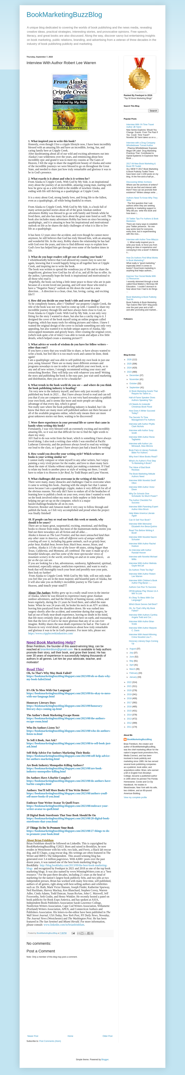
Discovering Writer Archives (139, 182)
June (131, 657)
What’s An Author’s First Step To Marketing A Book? (142, 462)
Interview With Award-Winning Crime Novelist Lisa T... (143, 635)
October (133, 383)
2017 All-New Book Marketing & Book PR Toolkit (141, 164)
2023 (129, 372)
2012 (129, 723)
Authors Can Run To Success (142, 587)
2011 (129, 727)
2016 (129, 706)
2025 (129, 364)
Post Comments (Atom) (50, 1041)
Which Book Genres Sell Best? (143, 604)
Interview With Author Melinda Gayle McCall (143, 564)
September (134, 387)
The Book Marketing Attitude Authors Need (142, 475)
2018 (129, 698)
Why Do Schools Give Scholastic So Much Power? (143, 494)
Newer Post (32, 1036)
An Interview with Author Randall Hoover (140, 551)
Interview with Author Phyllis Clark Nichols (142, 425)
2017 (129, 702)
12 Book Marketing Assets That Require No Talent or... (143, 392)
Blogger (104, 1059)
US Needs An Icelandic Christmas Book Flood (140, 405)
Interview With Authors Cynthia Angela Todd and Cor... (143, 616)
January (133, 677)
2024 (129, 367)
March (132, 669)
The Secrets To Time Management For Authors (142, 418)
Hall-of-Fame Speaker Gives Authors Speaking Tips (142, 398)
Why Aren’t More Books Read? (143, 456)
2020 (129, 690)
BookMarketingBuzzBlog (64, 14)
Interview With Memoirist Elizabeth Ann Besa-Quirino (143, 525)
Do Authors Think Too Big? (141, 570)
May (131, 661)
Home (70, 1036)
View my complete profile (135, 797)
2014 (129, 715)
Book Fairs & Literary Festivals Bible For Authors (143, 451)
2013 (129, 719)
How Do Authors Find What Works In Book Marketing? (142, 259)
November (134, 379)
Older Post (107, 1036)
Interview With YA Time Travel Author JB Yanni (140, 125)
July (131, 653)
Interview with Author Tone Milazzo (142, 239)
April (131, 665)
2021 (129, 686)
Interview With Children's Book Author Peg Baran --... (143, 581)
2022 (129, 682)
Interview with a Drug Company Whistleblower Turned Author (140, 144)
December (134, 375)
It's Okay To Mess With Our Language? (141, 598)
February (133, 673)
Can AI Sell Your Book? (139, 520)
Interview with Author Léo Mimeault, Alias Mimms (141, 444)
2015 (129, 711)
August (133, 649)
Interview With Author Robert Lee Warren (142, 575)
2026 (129, 359)
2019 (129, 694)
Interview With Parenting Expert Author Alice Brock (143, 507)
